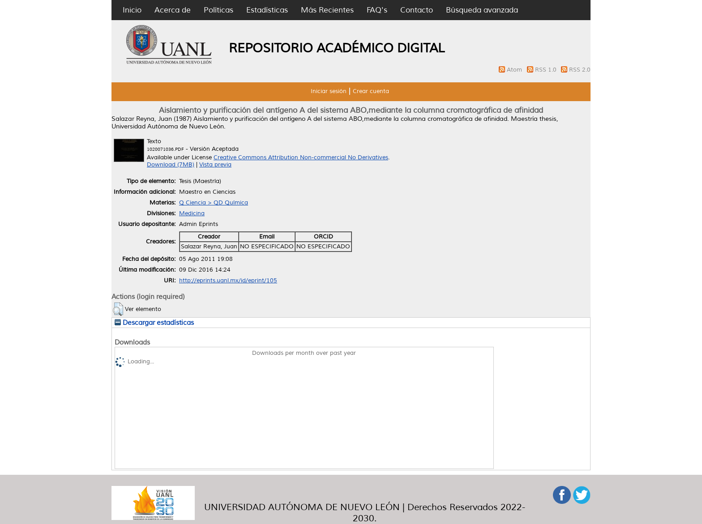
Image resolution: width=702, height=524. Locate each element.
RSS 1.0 (546, 69)
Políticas (218, 10)
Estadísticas (267, 10)
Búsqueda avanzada (482, 10)
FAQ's (377, 10)
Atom (515, 69)
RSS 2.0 (580, 69)
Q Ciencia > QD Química (213, 202)
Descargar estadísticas (154, 323)
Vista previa (215, 164)
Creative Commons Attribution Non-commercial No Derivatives (301, 157)
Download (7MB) (170, 164)
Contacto (416, 10)
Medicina (192, 213)
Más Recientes (327, 10)
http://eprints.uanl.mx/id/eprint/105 (228, 280)
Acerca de (172, 10)
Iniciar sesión (329, 91)
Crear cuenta (371, 91)
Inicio (132, 10)
